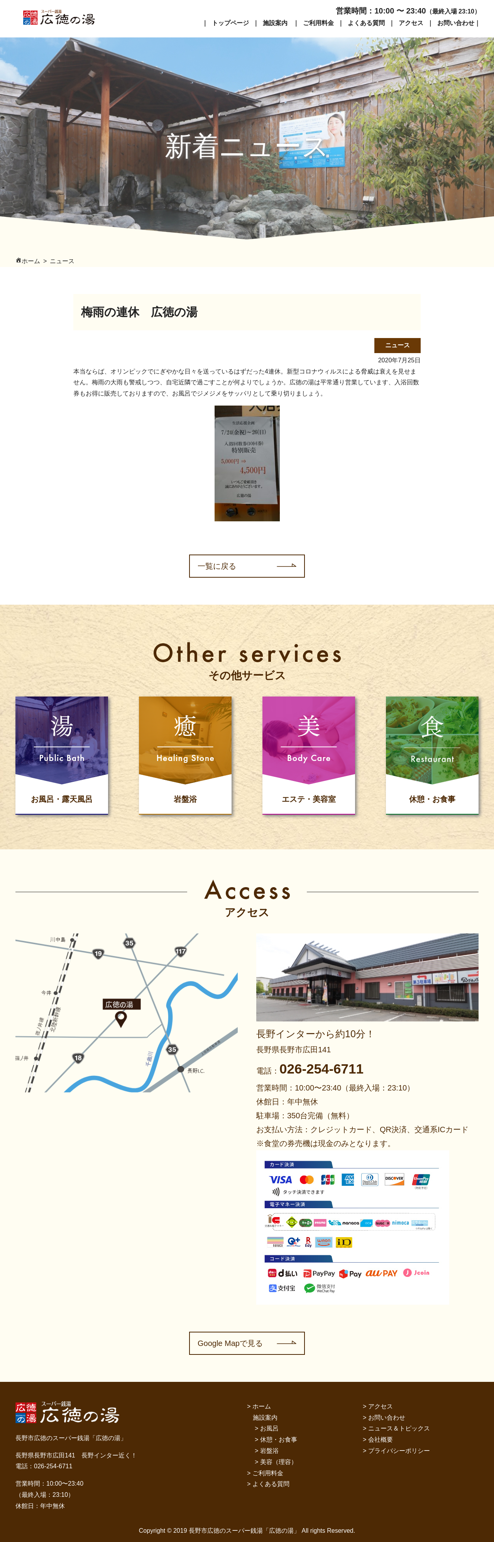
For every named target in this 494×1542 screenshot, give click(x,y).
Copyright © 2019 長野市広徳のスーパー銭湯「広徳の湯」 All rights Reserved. (247, 1530)
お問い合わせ (455, 23)
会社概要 (380, 1439)
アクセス (411, 23)
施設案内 (275, 23)
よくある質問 (366, 23)
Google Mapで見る (230, 1343)
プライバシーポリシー (399, 1450)
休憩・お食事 (278, 1439)
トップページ (230, 23)
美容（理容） (278, 1462)
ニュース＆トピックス (399, 1428)
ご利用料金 (318, 23)
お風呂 (269, 1428)
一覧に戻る (217, 566)
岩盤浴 (269, 1450)
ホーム (261, 1406)
